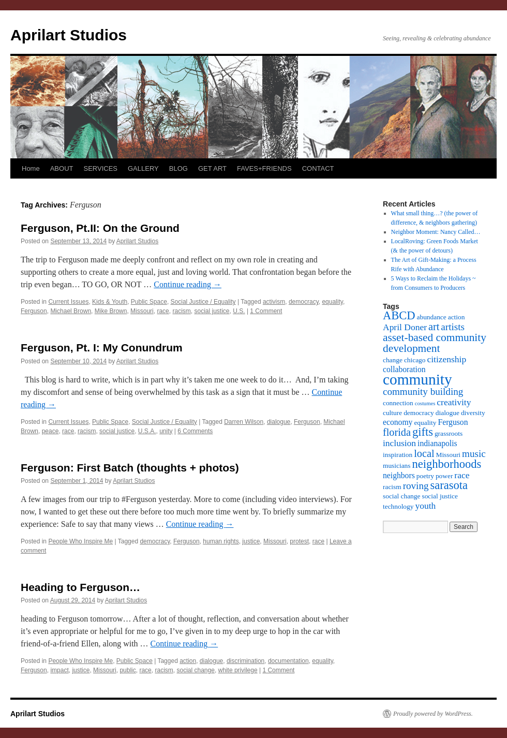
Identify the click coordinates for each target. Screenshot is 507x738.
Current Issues (68, 301)
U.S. (239, 311)
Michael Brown (70, 311)
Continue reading (187, 284)
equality (332, 301)
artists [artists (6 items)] (453, 326)
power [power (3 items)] (444, 476)
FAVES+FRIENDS (264, 168)
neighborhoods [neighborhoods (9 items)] (447, 463)
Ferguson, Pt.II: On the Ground (100, 228)
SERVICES (100, 168)
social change (195, 670)
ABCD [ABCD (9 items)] (399, 315)
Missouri (142, 311)
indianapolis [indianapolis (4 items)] (437, 443)
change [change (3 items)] (392, 360)
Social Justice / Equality (203, 301)
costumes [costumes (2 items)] (425, 403)
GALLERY (143, 168)
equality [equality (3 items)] (425, 422)
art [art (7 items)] (433, 326)
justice (251, 541)
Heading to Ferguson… (80, 587)
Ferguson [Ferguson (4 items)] (453, 422)
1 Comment (266, 311)
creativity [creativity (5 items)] (454, 402)
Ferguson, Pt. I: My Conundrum (102, 347)
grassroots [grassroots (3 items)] (449, 433)
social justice (211, 311)
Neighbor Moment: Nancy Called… (436, 231)
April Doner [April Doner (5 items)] (405, 327)
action (188, 661)
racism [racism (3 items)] (392, 487)
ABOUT (61, 168)
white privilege (238, 670)
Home (31, 168)
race (163, 311)
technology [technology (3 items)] (398, 506)
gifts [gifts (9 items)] (422, 431)
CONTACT (318, 168)
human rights (220, 541)
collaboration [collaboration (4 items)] (404, 369)
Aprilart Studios (68, 34)
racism (181, 311)
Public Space (149, 301)
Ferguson (34, 311)
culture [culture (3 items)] (392, 413)
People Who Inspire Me (80, 541)
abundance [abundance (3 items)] (431, 317)
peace (50, 431)
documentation (288, 661)
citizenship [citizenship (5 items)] (446, 359)
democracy (304, 301)
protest (299, 541)
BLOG (178, 168)
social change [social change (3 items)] (401, 496)
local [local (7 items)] (424, 453)
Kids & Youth (109, 301)
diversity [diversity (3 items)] (473, 413)
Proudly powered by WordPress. (433, 713)
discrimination (245, 661)
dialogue (278, 421)
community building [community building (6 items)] (423, 391)
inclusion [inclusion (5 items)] (399, 443)
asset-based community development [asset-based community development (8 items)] (434, 343)
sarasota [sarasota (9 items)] (448, 485)
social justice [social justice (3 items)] (439, 496)
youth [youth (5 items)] (425, 505)
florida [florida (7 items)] (397, 432)
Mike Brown (111, 311)
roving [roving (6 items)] (416, 485)
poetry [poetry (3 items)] (425, 476)
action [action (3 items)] (456, 317)
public (128, 670)
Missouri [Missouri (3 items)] (448, 455)
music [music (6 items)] (474, 453)
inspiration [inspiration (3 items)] (397, 455)
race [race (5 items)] (461, 475)
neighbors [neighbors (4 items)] (399, 475)
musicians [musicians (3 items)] (397, 465)
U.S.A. (147, 431)
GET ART (212, 168)
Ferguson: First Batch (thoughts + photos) (130, 468)
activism (274, 301)
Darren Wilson (243, 421)
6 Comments (195, 431)
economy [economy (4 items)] (397, 422)
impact (59, 670)
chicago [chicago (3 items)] (415, 360)
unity (165, 431)
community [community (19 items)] (417, 379)
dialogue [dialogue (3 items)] (447, 413)
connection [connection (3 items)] (398, 403)
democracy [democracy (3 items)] (419, 413)
